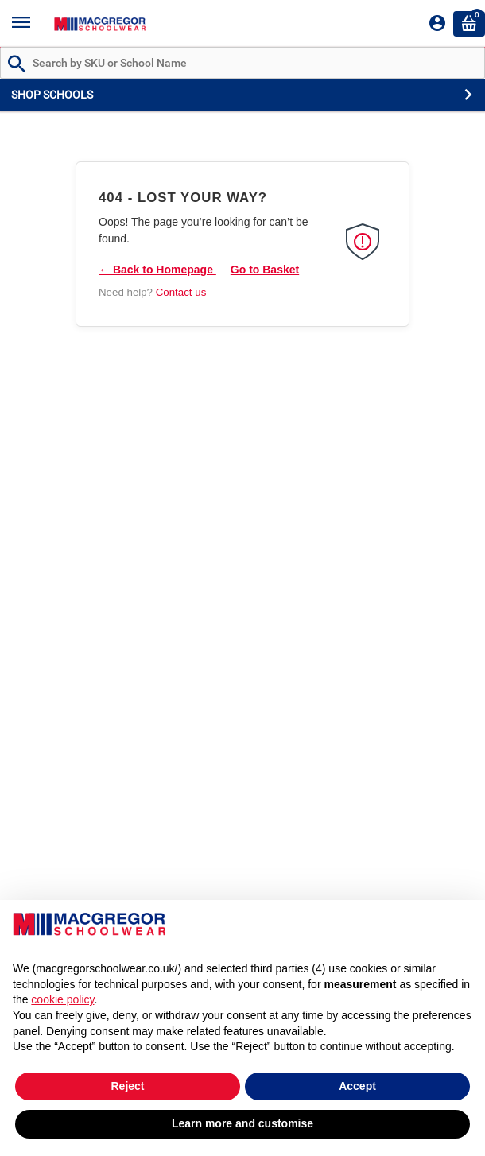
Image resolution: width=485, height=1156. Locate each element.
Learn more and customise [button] (242, 1123)
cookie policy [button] (62, 999)
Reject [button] (127, 1086)
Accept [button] (357, 1086)
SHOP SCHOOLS (52, 94)
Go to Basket (265, 269)
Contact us (181, 292)
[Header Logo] (99, 23)
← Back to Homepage (157, 269)
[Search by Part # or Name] (16, 65)
